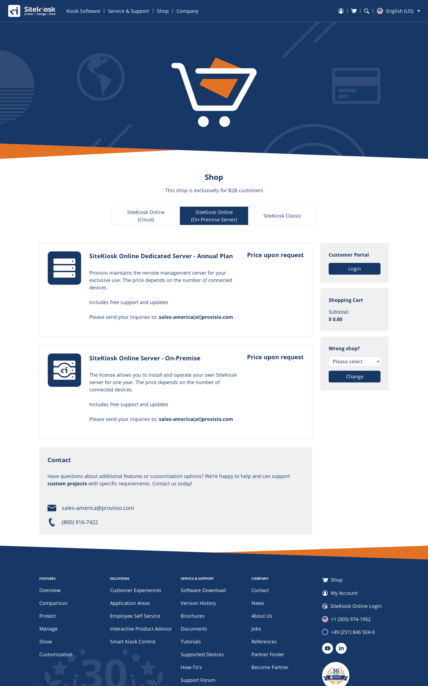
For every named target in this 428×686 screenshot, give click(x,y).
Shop (163, 11)
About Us (261, 616)
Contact (260, 590)
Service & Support (128, 11)
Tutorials (191, 641)
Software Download (203, 590)
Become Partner (270, 667)
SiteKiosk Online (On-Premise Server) (214, 216)
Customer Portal (349, 254)
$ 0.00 (335, 319)
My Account (340, 593)
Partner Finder (267, 654)
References (264, 641)
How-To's (191, 667)
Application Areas (130, 603)
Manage (48, 628)
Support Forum (198, 680)
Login (354, 268)
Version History (198, 603)
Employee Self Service (135, 616)
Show (45, 641)
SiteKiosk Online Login (352, 606)
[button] (398, 11)
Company (187, 11)
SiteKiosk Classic (282, 215)
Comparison (53, 603)
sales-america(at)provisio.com (196, 317)
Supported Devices (202, 654)
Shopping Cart (346, 300)
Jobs (256, 628)
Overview (50, 590)
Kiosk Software (83, 11)
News (257, 603)
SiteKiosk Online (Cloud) (146, 216)
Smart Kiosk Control (133, 641)
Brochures (192, 616)
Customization (55, 654)
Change (354, 376)
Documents (194, 628)
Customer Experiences (135, 590)
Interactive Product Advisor (141, 628)
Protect (47, 616)
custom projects (67, 483)
